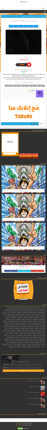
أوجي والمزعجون (11, 321)
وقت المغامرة (25, 346)
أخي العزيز (33, 314)
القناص (44, 332)
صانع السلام (19, 344)
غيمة (11, 344)
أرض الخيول (16, 314)
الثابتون (23, 330)
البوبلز (39, 330)
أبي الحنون (30, 312)
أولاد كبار (43, 323)
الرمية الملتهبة (13, 330)
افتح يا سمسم (42, 325)
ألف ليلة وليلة (19, 319)
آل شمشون (38, 307)
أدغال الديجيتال (22, 314)
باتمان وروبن (43, 335)
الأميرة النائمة (22, 328)
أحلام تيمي (9, 312)
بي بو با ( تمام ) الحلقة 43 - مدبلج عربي (23, 21)
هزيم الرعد (30, 346)
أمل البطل (35, 321)
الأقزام (32, 328)
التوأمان (27, 330)
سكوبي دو (43, 344)
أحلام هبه (4, 312)
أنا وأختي (25, 321)
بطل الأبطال (20, 335)
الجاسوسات (18, 330)
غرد (41, 85)
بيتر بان (31, 337)
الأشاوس (6, 325)
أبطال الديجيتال (15, 307)
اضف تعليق (16, 82)
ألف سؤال (23, 319)
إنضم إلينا (23, 260)
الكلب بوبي (39, 332)
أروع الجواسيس (36, 316)
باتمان (7, 332)
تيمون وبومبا (22, 339)
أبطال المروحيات (30, 309)
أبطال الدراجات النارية (22, 307)
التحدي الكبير (31, 330)
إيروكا (28, 323)
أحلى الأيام (38, 314)
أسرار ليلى (31, 316)
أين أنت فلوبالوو (38, 323)
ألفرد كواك (13, 319)
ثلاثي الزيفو (11, 339)
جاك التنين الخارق (42, 342)
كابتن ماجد (4, 344)
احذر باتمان (6, 323)
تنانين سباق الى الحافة (10, 337)
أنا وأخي (20, 321)
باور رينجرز (25, 335)
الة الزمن (36, 330)
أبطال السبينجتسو (42, 309)
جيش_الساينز (23, 1)
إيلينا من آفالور (24, 323)
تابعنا (24, 270)
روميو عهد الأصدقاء (13, 342)
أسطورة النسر (20, 316)
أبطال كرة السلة (19, 309)
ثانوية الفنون (16, 339)
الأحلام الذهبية (11, 325)
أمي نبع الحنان (30, 321)
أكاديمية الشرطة (28, 319)
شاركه (33, 85)
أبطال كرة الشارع (12, 309)
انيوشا (24, 332)
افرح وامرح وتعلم (36, 325)
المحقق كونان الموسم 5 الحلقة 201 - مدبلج (33, 398)
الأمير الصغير (27, 328)
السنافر (9, 330)
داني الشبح (31, 342)
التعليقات (42, 124)
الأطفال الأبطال (42, 328)
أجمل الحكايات (20, 312)
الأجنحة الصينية (17, 325)
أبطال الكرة (36, 309)
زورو (7, 342)
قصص (8, 344)
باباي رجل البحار (11, 332)
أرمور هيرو (4, 314)
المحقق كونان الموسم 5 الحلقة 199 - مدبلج (33, 380)
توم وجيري (30, 339)
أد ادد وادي (28, 314)
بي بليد (43, 337)
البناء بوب (43, 330)
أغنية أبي (7, 316)
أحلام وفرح (43, 314)
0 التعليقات (34, 124)
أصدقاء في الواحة (13, 316)
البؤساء (6, 328)
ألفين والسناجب (8, 319)
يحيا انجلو (15, 346)
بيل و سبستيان (22, 337)
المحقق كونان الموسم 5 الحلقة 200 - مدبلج (33, 404)
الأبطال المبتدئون (29, 325)
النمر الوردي (28, 332)
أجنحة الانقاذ (14, 312)
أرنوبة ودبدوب (42, 316)
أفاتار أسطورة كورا (35, 319)
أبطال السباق (9, 307)
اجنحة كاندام (12, 323)
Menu (3, 8)
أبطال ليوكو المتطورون (41, 312)
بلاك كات (16, 335)
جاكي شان (36, 342)
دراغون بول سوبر (20, 342)
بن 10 (9, 335)
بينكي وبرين (17, 337)
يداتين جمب (11, 346)
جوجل (37, 270)
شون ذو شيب (24, 344)
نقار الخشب (34, 346)
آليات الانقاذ (33, 307)
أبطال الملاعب (25, 309)
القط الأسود (4, 330)
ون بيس (20, 346)
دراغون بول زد (26, 342)
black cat (43, 307)
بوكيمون (5, 335)
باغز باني (38, 335)
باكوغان (34, 335)
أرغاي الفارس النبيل (10, 314)
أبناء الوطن (34, 312)
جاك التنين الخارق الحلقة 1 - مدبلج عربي (34, 392)
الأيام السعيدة (11, 328)
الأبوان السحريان (23, 325)
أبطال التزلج (28, 307)
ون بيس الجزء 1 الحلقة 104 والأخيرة (34, 386)
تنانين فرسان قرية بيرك (41, 339)
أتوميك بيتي (25, 312)
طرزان (15, 344)
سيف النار (29, 344)
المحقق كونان (34, 332)
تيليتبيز (26, 339)
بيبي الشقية (35, 337)
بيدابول (27, 337)
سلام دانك (38, 344)
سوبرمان (33, 344)
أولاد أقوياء (5, 321)
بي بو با (20, 82)
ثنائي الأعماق (6, 339)
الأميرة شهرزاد (17, 328)
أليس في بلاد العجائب (41, 321)
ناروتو (39, 346)
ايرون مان (16, 332)
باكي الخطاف (30, 335)
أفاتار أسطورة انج (42, 319)
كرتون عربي (43, 346)
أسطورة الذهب (25, 316)
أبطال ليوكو (7, 309)
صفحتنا (11, 270)
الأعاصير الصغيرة (36, 328)
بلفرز (12, 335)
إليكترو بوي (32, 323)
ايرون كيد (20, 332)
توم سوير (35, 339)
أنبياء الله (16, 321)
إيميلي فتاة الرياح (17, 323)
